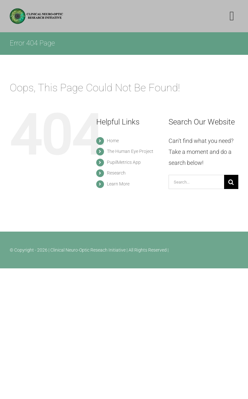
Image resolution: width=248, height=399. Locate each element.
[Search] (231, 182)
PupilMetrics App (124, 162)
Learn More (118, 183)
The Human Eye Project (130, 151)
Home (113, 140)
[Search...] (196, 182)
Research (116, 172)
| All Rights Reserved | (148, 250)
